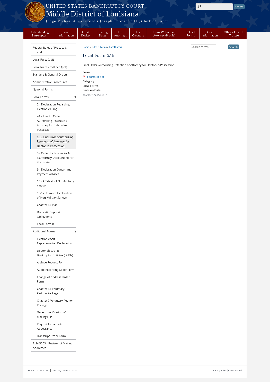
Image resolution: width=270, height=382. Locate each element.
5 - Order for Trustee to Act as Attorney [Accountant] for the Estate (55, 157)
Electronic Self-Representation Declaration (54, 241)
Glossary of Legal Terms (64, 370)
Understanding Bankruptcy (39, 33)
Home (86, 46)
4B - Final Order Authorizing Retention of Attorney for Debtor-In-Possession (55, 141)
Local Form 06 (46, 224)
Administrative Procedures (50, 82)
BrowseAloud (235, 370)
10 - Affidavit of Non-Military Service (55, 183)
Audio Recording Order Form (55, 269)
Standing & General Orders (50, 74)
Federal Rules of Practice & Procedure (50, 50)
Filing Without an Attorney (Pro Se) (164, 33)
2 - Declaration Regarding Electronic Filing (53, 106)
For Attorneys (120, 33)
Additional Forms (44, 231)
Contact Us (43, 370)
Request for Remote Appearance (49, 326)
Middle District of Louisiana (92, 14)
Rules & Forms (191, 33)
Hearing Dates (103, 33)
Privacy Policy (219, 370)
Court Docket (85, 33)
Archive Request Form (51, 262)
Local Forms (115, 46)
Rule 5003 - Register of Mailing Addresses (52, 345)
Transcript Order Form (51, 336)
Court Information (66, 33)
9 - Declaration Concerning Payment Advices (54, 172)
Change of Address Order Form (53, 279)
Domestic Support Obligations (48, 214)
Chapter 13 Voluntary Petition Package (50, 291)
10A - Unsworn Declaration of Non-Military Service (54, 195)
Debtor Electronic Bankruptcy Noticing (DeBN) (55, 253)
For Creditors (138, 33)
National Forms (43, 89)
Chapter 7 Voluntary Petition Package (55, 303)
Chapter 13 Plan (47, 205)
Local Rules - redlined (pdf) (50, 67)
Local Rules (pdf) (43, 59)
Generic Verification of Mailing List (51, 314)
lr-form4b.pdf (95, 77)
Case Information (210, 33)
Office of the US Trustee (234, 33)
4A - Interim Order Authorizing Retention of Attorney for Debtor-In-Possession (52, 122)
